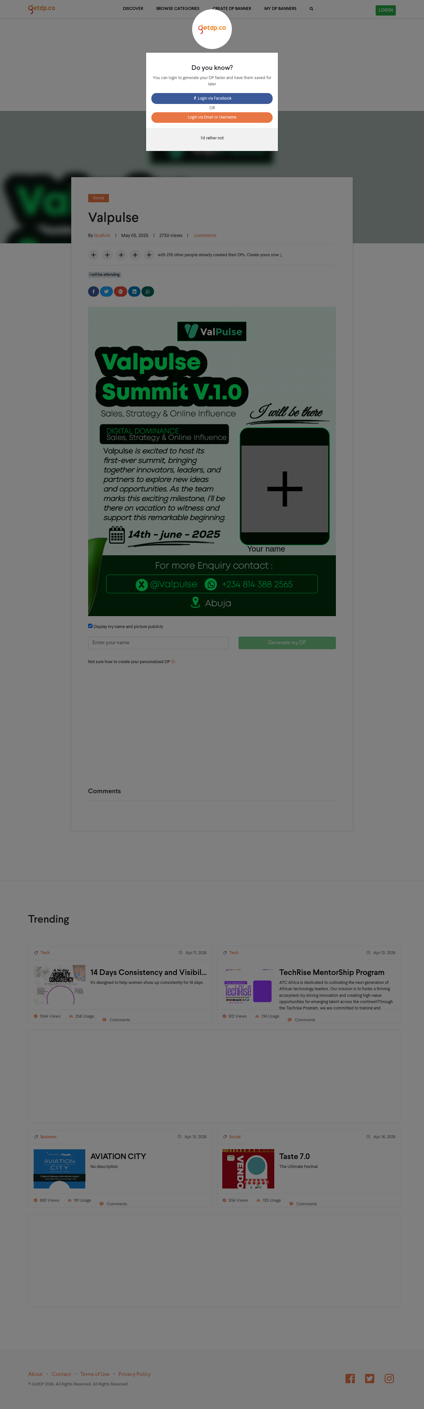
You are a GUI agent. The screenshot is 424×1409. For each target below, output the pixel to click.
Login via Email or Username (212, 118)
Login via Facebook (212, 99)
